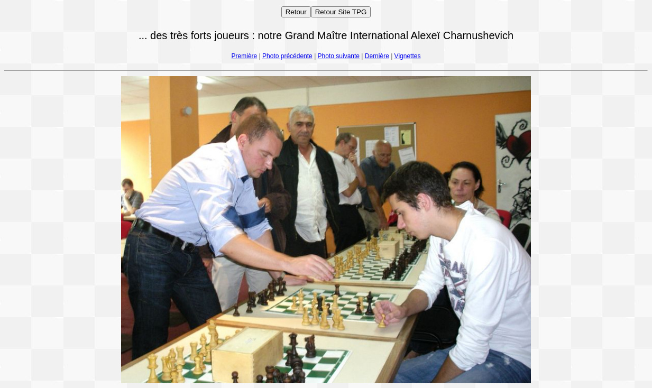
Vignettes (407, 56)
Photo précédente (287, 56)
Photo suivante (339, 56)
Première (245, 56)
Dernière (377, 56)
